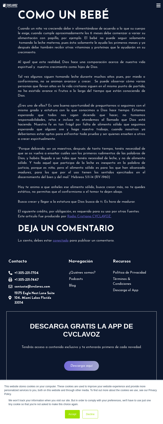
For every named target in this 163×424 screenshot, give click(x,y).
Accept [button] (72, 414)
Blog (72, 285)
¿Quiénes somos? (82, 272)
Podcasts (76, 279)
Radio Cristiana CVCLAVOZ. (89, 216)
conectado (61, 240)
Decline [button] (90, 414)
